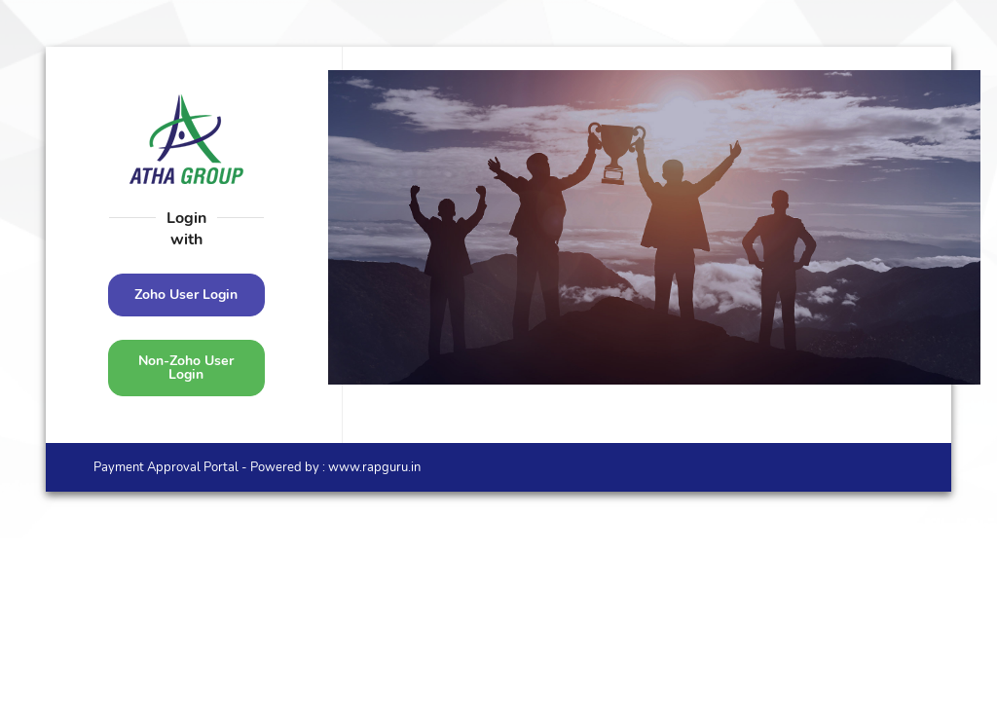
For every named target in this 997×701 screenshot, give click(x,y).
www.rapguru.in (373, 467)
